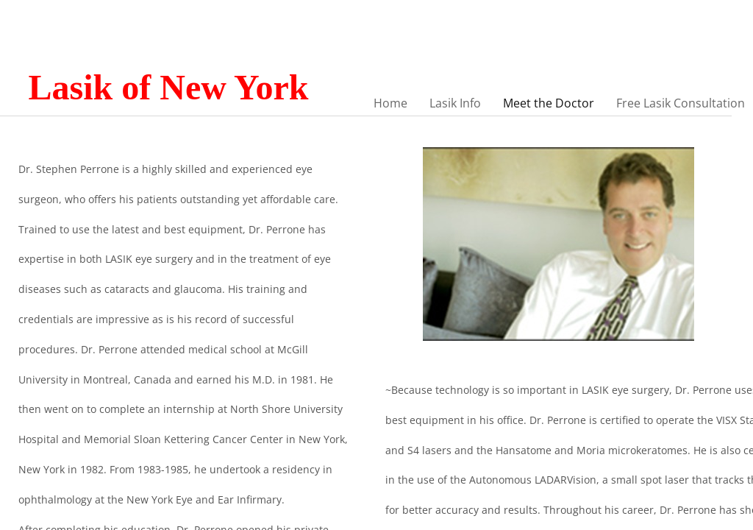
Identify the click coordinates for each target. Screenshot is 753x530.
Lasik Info (455, 103)
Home (390, 103)
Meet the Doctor (548, 103)
